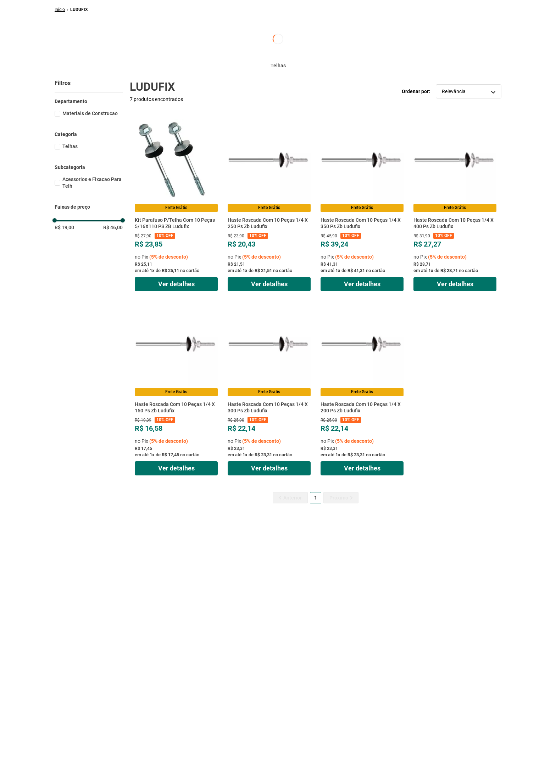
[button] (89, 101)
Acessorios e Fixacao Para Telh (92, 182)
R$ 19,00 (64, 227)
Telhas (70, 146)
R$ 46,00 (113, 227)
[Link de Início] (60, 9)
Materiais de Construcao (90, 113)
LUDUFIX (79, 9)
